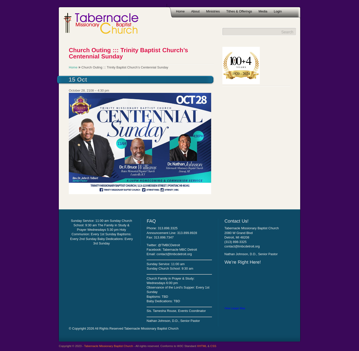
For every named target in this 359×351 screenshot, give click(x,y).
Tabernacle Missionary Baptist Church (108, 346)
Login (278, 11)
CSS (213, 346)
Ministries (213, 11)
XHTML (202, 346)
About (195, 11)
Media (263, 11)
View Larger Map (234, 308)
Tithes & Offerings (239, 11)
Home (180, 11)
